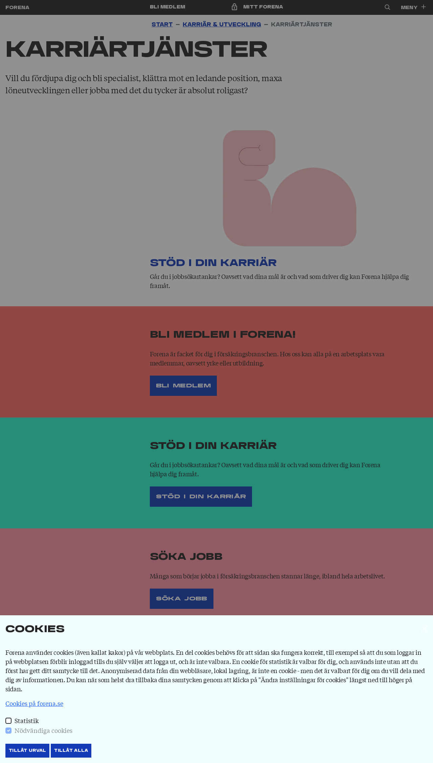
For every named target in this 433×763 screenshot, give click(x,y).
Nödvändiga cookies (43, 730)
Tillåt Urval (27, 750)
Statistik (27, 720)
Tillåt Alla (71, 750)
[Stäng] (424, 629)
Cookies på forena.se (34, 703)
